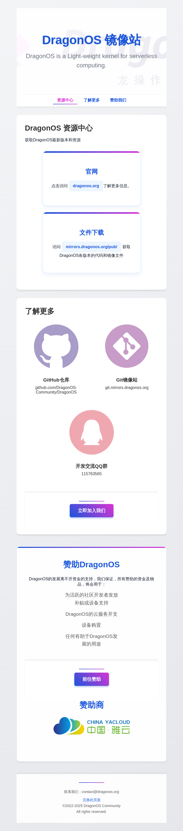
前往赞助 (91, 679)
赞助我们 (118, 100)
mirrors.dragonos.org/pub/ (91, 247)
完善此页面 (92, 800)
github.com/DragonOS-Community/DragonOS (56, 389)
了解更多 (91, 100)
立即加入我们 (91, 510)
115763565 (91, 474)
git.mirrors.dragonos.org (126, 387)
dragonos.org (86, 186)
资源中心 (65, 100)
